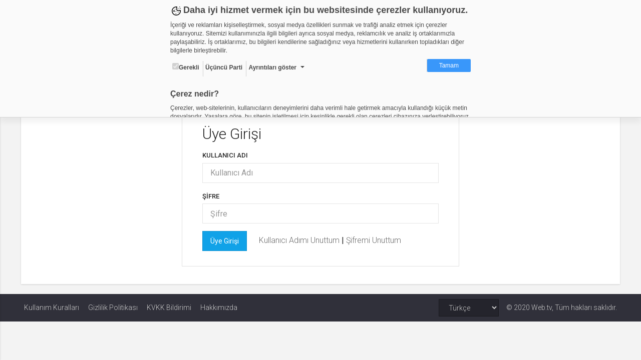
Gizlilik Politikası (113, 308)
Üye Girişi (225, 241)
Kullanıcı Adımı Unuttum (301, 240)
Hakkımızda (218, 308)
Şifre (211, 196)
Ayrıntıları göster (272, 67)
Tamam (449, 65)
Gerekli (185, 67)
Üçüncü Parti (223, 67)
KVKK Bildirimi (169, 308)
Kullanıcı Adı (226, 155)
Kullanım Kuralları (51, 308)
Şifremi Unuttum (374, 240)
